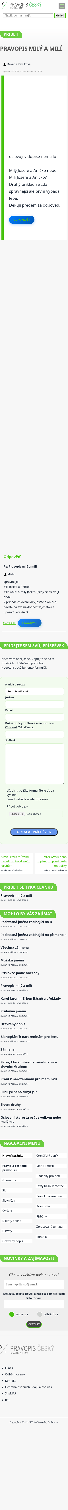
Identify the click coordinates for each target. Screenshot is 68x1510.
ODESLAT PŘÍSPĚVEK (34, 832)
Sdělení (10, 740)
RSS (7, 1400)
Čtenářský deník (47, 1156)
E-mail (9, 710)
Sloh (5, 1190)
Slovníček (8, 1200)
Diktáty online (11, 1221)
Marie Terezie (45, 1166)
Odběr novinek (15, 1374)
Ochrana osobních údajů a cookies (28, 1387)
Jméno (9, 697)
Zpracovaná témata (49, 1227)
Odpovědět (21, 219)
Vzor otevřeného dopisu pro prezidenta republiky (52, 861)
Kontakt (41, 1237)
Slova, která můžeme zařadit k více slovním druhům (15, 861)
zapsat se (21, 1314)
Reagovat (29, 622)
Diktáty (7, 1231)
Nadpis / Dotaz (15, 684)
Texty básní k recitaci (50, 1186)
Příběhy (41, 1216)
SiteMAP (10, 1393)
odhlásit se (50, 1314)
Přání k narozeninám (50, 1196)
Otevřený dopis (12, 1241)
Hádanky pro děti (48, 1176)
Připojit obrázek (17, 806)
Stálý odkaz (9, 622)
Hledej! (59, 15)
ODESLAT (34, 1324)
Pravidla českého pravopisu (14, 1168)
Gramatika (9, 1180)
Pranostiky (43, 1206)
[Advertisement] (34, 109)
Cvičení (7, 1211)
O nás (9, 1368)
